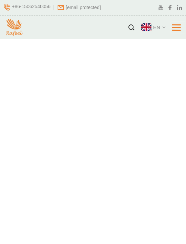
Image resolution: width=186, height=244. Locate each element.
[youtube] (161, 8)
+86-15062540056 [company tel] (31, 6)
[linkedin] (180, 8)
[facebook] (170, 8)
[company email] (83, 7)
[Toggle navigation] (178, 27)
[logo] (13, 27)
